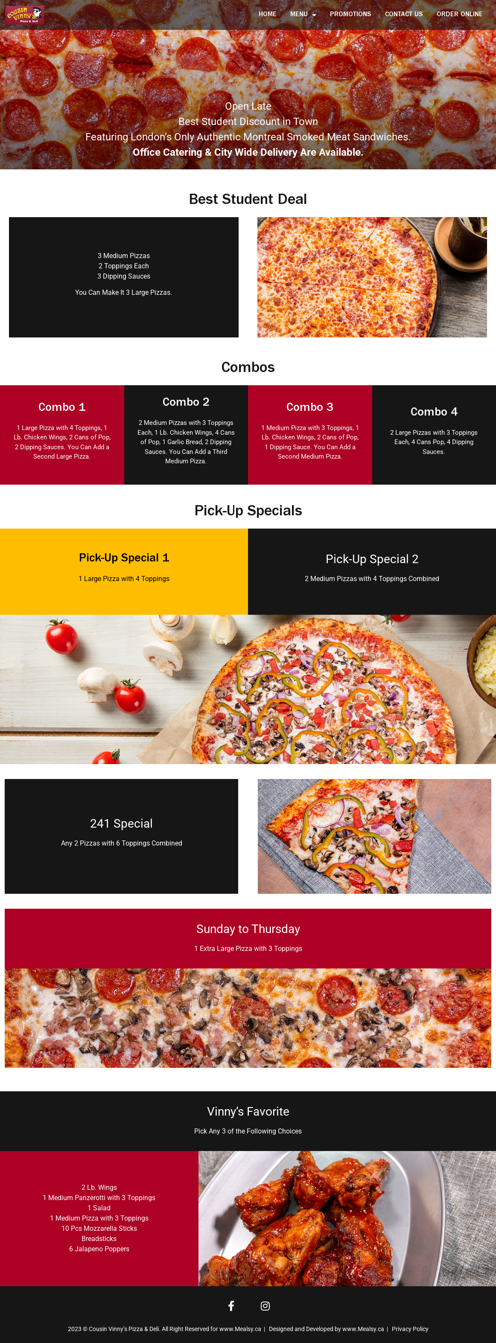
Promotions (350, 15)
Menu (303, 15)
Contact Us (404, 15)
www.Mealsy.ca (240, 1329)
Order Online (460, 15)
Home (268, 15)
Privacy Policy (410, 1329)
